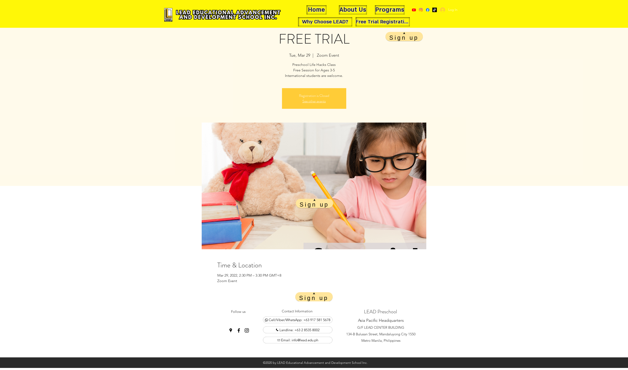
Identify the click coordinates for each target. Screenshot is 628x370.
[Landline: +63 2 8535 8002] (297, 329)
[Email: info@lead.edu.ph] (297, 340)
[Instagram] (247, 330)
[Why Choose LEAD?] (325, 21)
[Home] (317, 9)
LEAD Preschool (380, 311)
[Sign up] (314, 203)
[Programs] (390, 9)
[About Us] (353, 9)
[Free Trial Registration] (383, 21)
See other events (314, 101)
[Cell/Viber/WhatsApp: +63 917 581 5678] (297, 320)
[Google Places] (434, 10)
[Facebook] (427, 10)
